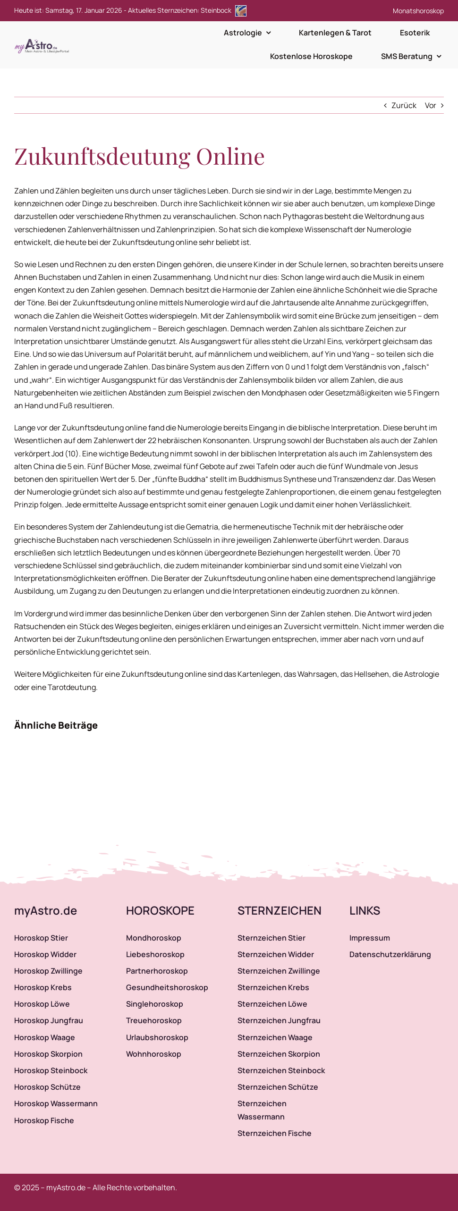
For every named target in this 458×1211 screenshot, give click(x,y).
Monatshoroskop (418, 10)
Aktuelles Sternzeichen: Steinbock (187, 10)
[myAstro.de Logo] (43, 39)
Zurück (403, 105)
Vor (430, 105)
